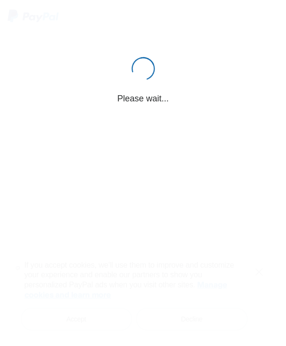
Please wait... (143, 98)
